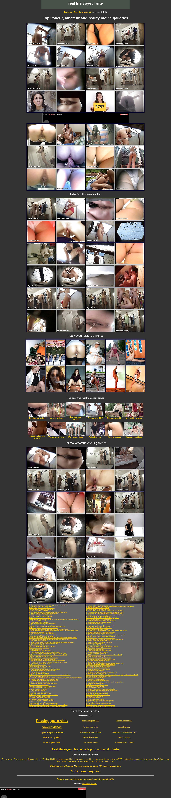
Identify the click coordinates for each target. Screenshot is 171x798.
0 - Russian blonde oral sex (94, 623)
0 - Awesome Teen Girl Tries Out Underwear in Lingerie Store (105, 682)
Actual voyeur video (86, 761)
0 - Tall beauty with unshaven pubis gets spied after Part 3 (104, 655)
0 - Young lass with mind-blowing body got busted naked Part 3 (105, 635)
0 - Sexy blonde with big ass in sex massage (43, 683)
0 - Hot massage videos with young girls (98, 657)
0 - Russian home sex (36, 649)
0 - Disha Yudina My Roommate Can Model (99, 642)
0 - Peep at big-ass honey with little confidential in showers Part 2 (49, 639)
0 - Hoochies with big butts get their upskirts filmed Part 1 (47, 660)
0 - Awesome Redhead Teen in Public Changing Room (102, 618)
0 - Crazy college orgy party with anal (40, 616)
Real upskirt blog (50, 759)
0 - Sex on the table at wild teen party (40, 625)
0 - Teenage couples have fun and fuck (41, 636)
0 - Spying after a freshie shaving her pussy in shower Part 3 (104, 610)
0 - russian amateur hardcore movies (97, 680)
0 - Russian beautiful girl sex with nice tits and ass (44, 652)
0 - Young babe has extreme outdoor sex (41, 609)
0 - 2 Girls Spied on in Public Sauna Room (42, 659)
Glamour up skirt (51, 737)
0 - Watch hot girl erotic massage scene (98, 609)
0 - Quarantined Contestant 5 (95, 649)
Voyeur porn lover (90, 727)
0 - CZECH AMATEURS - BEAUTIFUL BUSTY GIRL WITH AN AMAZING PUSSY (53, 638)
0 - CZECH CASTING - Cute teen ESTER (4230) (100, 706)
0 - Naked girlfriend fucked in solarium (98, 695)
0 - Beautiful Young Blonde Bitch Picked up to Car (101, 672)
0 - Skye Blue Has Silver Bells (95, 670)
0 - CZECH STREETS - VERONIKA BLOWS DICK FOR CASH (47, 653)
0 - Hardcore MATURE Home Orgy (39, 687)
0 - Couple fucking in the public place (40, 606)
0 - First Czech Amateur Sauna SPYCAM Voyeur (100, 620)
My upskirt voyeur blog (110, 766)
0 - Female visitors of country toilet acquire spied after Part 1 (48, 662)
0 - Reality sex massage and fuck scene (41, 656)
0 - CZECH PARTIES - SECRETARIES (40, 615)
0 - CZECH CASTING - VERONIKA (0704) (98, 619)
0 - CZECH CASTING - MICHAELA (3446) (41, 700)
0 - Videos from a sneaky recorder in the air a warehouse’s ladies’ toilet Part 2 (110, 606)
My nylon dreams (103, 759)
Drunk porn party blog (85, 771)
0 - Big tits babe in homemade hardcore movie (43, 613)
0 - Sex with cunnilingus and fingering (97, 660)
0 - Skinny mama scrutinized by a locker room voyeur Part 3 (104, 639)
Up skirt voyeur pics (90, 721)
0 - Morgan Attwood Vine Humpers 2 (40, 650)
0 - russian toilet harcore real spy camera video (100, 659)
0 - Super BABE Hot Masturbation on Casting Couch (102, 690)
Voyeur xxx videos (124, 721)
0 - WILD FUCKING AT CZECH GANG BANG (42, 686)
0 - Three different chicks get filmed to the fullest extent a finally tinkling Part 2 (53, 630)
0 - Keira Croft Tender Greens (95, 699)
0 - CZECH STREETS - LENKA (38, 620)
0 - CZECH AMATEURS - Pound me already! (42, 646)
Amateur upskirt (65, 759)
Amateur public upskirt (124, 742)
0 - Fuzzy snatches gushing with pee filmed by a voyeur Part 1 (48, 705)
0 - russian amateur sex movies (38, 685)
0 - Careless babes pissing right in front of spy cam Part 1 (47, 706)
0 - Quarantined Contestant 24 (95, 677)
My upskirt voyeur (90, 737)
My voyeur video (90, 742)
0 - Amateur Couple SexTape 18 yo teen (41, 699)
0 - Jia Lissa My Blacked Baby (95, 679)
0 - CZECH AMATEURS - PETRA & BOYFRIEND (100, 665)
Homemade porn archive (90, 732)
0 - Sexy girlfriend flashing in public (97, 652)
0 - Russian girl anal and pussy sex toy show (100, 700)
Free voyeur (7, 759)
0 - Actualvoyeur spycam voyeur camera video (43, 628)
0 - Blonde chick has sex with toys (39, 697)
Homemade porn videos (84, 759)
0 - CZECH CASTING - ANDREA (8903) (97, 608)
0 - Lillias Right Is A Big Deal (95, 662)
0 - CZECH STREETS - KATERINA (39, 696)
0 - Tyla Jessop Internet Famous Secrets (98, 703)
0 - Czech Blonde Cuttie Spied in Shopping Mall (43, 680)
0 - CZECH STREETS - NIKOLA (38, 610)
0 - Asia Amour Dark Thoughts (38, 622)
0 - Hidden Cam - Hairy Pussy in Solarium (99, 628)
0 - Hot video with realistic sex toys (97, 629)
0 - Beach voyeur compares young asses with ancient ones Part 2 (106, 630)
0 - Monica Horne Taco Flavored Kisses (98, 645)
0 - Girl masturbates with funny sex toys (41, 633)
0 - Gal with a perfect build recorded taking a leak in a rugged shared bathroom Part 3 (55, 677)
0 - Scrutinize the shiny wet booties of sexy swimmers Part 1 (104, 613)
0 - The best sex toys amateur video (40, 693)
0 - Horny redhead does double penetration (99, 633)
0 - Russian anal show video (94, 643)
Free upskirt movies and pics (124, 732)
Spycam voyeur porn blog (86, 766)
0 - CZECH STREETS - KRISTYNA (96, 653)
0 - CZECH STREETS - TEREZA (38, 676)
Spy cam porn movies (52, 732)
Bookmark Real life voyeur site (78, 12)
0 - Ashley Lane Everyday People (39, 673)
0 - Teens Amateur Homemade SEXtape (98, 667)
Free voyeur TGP (51, 742)
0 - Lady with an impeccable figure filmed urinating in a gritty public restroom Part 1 (112, 675)
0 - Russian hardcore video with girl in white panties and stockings (49, 675)
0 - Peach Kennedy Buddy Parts (39, 645)
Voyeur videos (52, 727)
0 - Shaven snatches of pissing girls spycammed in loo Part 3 (48, 605)
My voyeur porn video (105, 761)
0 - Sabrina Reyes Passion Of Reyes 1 (40, 632)
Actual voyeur (124, 727)
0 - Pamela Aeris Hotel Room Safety (97, 693)
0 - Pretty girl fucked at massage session (98, 676)
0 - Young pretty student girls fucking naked (42, 670)
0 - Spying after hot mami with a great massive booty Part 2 (104, 615)
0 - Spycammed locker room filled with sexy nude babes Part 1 (48, 629)
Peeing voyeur (124, 737)
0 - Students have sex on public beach (98, 669)
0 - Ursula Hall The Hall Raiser (95, 687)
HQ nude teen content (133, 759)
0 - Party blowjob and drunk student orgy (42, 608)
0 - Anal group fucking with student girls (98, 622)
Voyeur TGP (117, 759)
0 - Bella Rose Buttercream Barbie (39, 682)
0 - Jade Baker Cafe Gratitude (95, 683)
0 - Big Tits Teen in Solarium (38, 640)
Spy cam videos (34, 759)
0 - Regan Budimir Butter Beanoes (96, 673)
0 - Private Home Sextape (37, 672)
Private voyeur (20, 759)
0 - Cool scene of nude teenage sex (97, 685)
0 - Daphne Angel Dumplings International (99, 616)
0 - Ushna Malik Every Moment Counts (98, 692)
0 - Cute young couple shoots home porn (98, 650)
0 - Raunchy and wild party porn (39, 648)
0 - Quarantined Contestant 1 (95, 686)
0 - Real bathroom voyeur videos (39, 692)
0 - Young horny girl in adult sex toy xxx (98, 648)
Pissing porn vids (52, 720)
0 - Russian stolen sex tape (37, 665)
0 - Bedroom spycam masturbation (40, 618)
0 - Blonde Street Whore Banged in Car (98, 640)
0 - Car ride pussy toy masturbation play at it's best (102, 646)
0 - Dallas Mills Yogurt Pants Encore (40, 663)
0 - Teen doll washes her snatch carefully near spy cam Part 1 (48, 612)
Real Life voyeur (69, 761)
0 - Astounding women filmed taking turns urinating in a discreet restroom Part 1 (54, 619)
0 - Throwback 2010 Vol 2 (93, 697)
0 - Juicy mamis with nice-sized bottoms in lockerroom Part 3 (48, 655)
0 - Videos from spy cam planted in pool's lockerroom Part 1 (47, 626)
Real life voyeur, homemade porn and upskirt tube (85, 749)
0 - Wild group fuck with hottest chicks (98, 666)
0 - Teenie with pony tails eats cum (39, 666)
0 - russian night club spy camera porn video (100, 605)
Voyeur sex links (151, 759)
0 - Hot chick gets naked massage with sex (42, 623)
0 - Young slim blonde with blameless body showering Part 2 (105, 612)
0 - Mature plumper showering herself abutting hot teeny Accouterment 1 (51, 642)
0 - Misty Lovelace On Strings (38, 689)
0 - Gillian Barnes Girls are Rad (95, 656)
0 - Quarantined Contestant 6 (95, 696)
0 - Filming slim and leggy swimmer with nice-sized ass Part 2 (105, 663)
